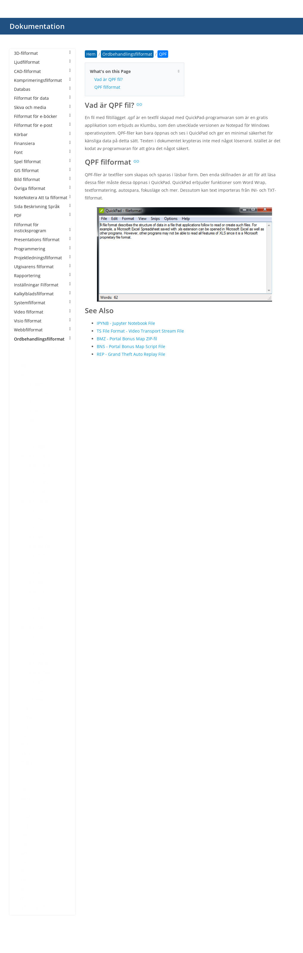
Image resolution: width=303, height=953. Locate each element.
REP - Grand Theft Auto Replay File (131, 354)
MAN (25, 799)
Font (42, 152)
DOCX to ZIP (31, 690)
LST (23, 781)
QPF (24, 853)
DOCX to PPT (32, 591)
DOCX (25, 438)
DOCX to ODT (33, 555)
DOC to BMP (32, 384)
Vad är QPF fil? (108, 79)
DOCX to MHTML (36, 546)
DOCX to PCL (32, 564)
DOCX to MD (32, 537)
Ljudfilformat (42, 62)
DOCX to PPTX (33, 600)
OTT (24, 835)
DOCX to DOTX (34, 483)
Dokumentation (37, 26)
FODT (25, 754)
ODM (25, 817)
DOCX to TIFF (32, 645)
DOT (24, 709)
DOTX (25, 726)
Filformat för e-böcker (42, 116)
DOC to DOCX (33, 402)
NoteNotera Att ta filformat (42, 197)
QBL (24, 844)
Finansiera (42, 143)
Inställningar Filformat (42, 285)
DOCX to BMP (33, 447)
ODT (24, 826)
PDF (42, 215)
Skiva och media (42, 107)
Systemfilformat (42, 302)
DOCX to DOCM (35, 465)
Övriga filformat (42, 188)
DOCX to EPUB (34, 501)
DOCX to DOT (33, 474)
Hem (91, 54)
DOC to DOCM (34, 393)
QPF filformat (107, 87)
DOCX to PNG (33, 582)
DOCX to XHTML (35, 672)
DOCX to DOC (33, 456)
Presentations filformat (42, 239)
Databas (42, 89)
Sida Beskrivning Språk (42, 206)
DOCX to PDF (32, 573)
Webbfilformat (42, 330)
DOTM (26, 717)
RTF (23, 871)
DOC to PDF (31, 420)
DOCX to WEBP (34, 663)
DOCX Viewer (33, 699)
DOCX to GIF (32, 510)
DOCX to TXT (32, 654)
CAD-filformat (42, 71)
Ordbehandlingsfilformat (42, 339)
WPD (24, 889)
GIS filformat (42, 170)
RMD (24, 862)
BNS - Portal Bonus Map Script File (131, 346)
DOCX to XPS (32, 681)
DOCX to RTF (32, 618)
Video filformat (42, 312)
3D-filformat (42, 53)
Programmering (42, 249)
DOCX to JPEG (33, 528)
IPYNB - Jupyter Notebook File (126, 323)
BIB (23, 366)
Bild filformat (42, 179)
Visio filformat (42, 321)
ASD (24, 357)
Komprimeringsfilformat (42, 80)
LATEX (26, 772)
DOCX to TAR (32, 636)
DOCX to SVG (32, 627)
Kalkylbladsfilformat (42, 294)
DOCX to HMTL (34, 519)
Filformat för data (42, 98)
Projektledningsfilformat (42, 258)
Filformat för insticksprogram (42, 227)
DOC (24, 375)
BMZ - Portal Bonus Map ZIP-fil (127, 338)
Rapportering (42, 275)
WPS (24, 898)
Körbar (42, 134)
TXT (23, 880)
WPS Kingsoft (33, 907)
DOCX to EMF (33, 492)
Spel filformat (42, 161)
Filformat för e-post (42, 125)
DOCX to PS (31, 609)
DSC (24, 736)
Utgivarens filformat (42, 266)
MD (23, 808)
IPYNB (26, 762)
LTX (23, 790)
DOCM (26, 429)
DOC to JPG (31, 411)
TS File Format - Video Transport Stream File (140, 331)
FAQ (24, 745)
